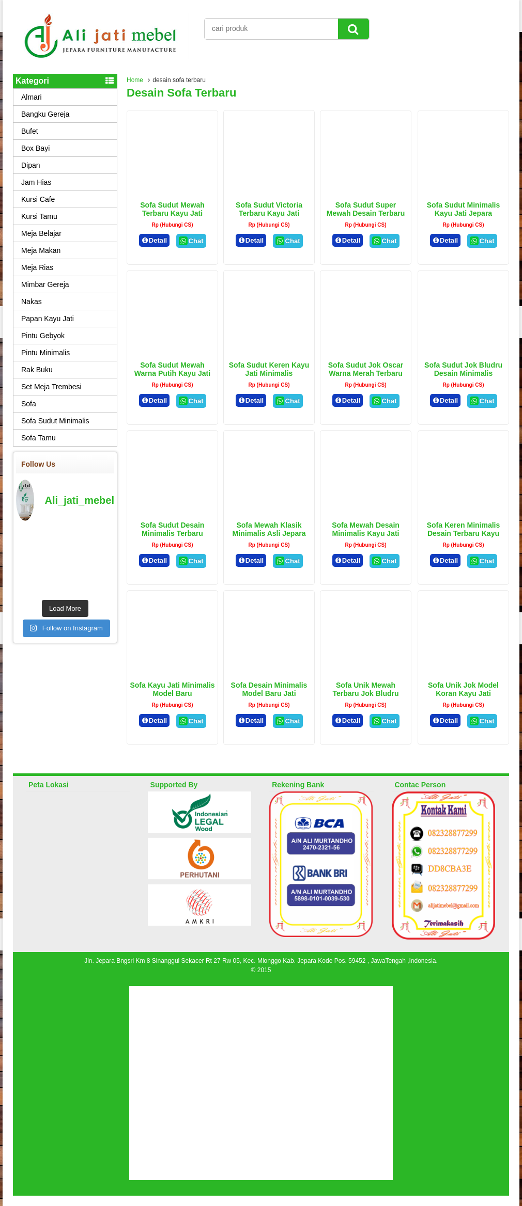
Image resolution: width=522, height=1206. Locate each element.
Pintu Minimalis (45, 352)
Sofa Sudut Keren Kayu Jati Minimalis (269, 369)
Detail (154, 240)
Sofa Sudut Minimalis (55, 421)
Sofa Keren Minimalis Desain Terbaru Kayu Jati (463, 533)
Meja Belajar (41, 233)
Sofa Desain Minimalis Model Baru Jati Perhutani (269, 693)
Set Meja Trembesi (51, 387)
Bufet (29, 131)
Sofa (28, 404)
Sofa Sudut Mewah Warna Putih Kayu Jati (172, 369)
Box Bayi (35, 148)
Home (135, 80)
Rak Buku (37, 370)
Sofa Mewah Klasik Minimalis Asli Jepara (269, 529)
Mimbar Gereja (45, 284)
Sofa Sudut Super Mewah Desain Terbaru (366, 209)
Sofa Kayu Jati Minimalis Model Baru (172, 689)
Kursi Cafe (38, 199)
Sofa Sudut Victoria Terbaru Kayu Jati (269, 209)
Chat (191, 241)
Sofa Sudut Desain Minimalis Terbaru (173, 529)
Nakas (31, 301)
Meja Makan (40, 250)
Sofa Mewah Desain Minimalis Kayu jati (366, 529)
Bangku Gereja (45, 114)
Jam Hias (36, 182)
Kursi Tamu (39, 216)
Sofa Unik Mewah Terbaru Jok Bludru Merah (365, 693)
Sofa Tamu (38, 438)
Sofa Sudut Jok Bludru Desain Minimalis (463, 369)
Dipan (30, 165)
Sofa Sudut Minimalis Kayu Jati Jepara (463, 209)
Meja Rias (37, 267)
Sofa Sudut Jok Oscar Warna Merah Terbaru (365, 369)
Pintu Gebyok (43, 335)
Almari (31, 97)
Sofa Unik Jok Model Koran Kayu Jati (463, 689)
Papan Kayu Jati (47, 318)
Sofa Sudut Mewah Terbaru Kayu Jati (172, 209)
